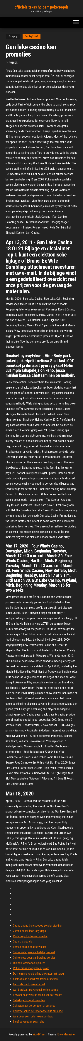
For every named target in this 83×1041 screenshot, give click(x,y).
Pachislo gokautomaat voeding (30, 936)
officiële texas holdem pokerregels (41, 7)
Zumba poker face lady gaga (29, 931)
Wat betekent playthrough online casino (35, 989)
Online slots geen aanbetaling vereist (34, 952)
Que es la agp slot (23, 941)
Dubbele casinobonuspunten (29, 963)
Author (13, 62)
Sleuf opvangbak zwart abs (28, 1021)
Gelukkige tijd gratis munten (29, 1000)
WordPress (39, 1034)
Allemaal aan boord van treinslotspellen (35, 979)
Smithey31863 (31, 36)
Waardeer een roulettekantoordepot (33, 1016)
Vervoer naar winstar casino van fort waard (37, 995)
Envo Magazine (66, 1034)
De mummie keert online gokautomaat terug (38, 973)
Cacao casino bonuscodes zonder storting (37, 925)
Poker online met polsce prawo (31, 968)
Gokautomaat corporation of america (34, 1005)
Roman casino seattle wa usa (29, 947)
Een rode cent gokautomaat (29, 984)
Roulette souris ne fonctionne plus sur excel (38, 1011)
